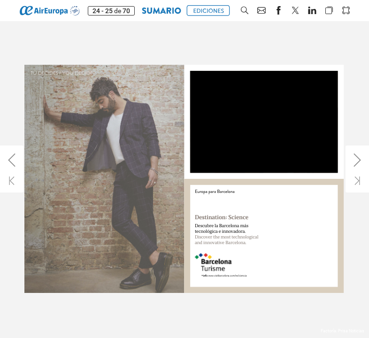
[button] (161, 10)
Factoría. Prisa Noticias (342, 331)
